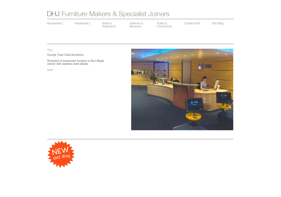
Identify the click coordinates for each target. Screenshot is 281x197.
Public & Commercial (164, 25)
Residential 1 (55, 23)
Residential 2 (83, 23)
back (50, 69)
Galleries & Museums (136, 25)
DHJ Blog (217, 23)
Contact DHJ (192, 23)
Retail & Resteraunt (109, 25)
